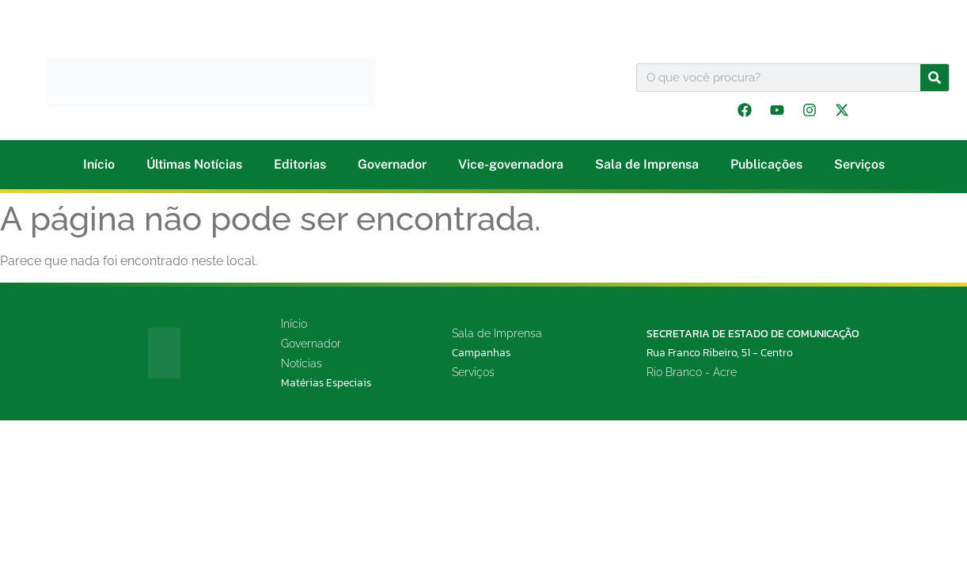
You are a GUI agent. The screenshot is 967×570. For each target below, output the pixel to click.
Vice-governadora (510, 164)
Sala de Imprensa (647, 164)
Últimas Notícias (194, 164)
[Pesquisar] (934, 77)
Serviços (859, 164)
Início (99, 164)
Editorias (300, 164)
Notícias (301, 363)
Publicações (766, 164)
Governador (392, 164)
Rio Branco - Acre (692, 372)
